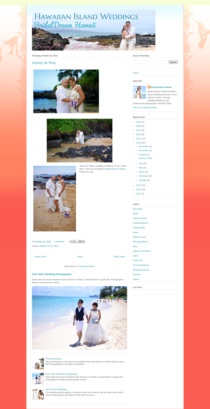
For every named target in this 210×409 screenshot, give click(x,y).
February (143, 176)
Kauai (135, 232)
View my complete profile (145, 107)
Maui (56, 246)
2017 (139, 130)
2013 (139, 185)
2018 (139, 126)
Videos (136, 279)
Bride (135, 213)
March (142, 172)
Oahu (135, 256)
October (143, 154)
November (144, 150)
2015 (139, 138)
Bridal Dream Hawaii (115, 169)
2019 (139, 122)
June (141, 163)
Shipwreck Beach (141, 270)
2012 (139, 189)
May (141, 167)
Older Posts (119, 256)
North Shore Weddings (56, 389)
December (144, 146)
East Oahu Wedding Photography (52, 274)
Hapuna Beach (140, 218)
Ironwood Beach (140, 223)
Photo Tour (138, 260)
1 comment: (59, 241)
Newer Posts (40, 256)
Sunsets (137, 274)
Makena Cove (46, 246)
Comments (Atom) (86, 266)
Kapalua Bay (139, 227)
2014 (139, 143)
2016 (139, 134)
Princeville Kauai (53, 359)
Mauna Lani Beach (142, 251)
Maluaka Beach (140, 241)
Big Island (137, 209)
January (143, 180)
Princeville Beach (141, 265)
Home (80, 256)
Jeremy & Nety (44, 63)
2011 (139, 193)
